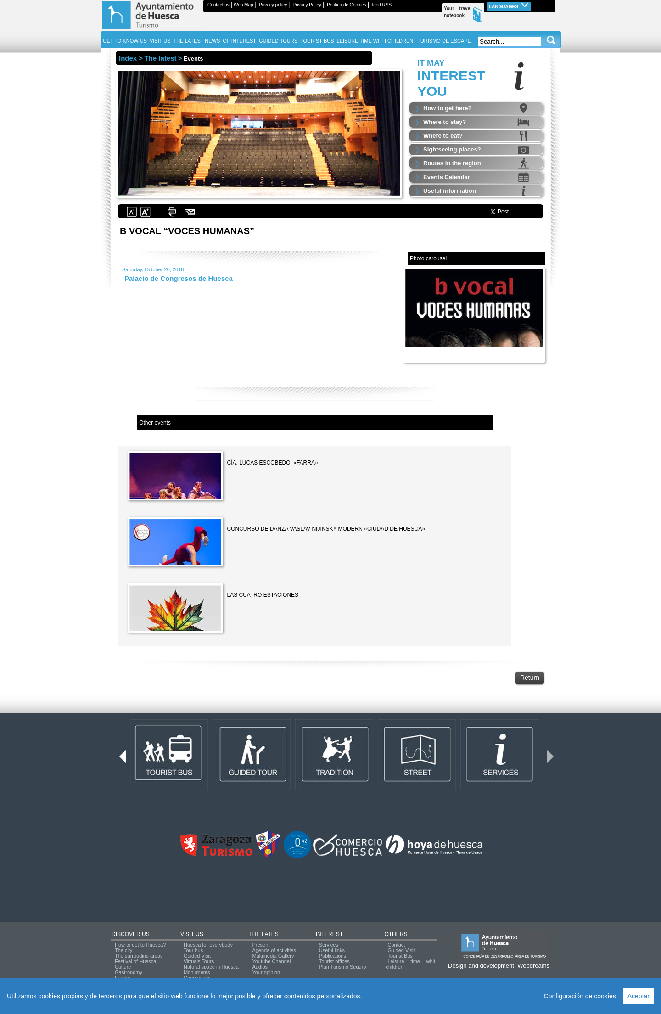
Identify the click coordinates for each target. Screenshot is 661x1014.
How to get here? (447, 108)
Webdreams (533, 965)
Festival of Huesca (135, 961)
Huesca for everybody (208, 944)
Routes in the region (452, 163)
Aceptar (638, 996)
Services (328, 944)
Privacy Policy (307, 4)
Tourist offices (334, 961)
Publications (332, 955)
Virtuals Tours (199, 961)
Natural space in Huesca (211, 966)
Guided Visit (197, 955)
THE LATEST (265, 934)
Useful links (332, 950)
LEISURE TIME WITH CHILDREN (375, 41)
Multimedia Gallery (273, 955)
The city (124, 950)
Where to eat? (443, 135)
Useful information (449, 190)
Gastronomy (128, 972)
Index (128, 58)
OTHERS (395, 934)
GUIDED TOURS (278, 41)
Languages (509, 5)
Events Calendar (446, 177)
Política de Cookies (346, 4)
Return (529, 677)
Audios (260, 966)
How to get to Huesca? (140, 944)
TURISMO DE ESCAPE (444, 41)
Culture (123, 966)
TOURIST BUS (317, 41)
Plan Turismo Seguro (342, 966)
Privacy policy (273, 4)
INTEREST (329, 934)
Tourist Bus (399, 955)
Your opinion (266, 972)
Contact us (218, 4)
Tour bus (193, 950)
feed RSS (382, 4)
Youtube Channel (271, 961)
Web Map (243, 4)
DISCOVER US (131, 934)
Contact (396, 944)
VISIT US (191, 934)
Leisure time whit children (410, 963)
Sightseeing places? (452, 149)
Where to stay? (444, 121)
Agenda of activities (274, 950)
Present (260, 944)
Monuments (197, 972)
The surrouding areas (139, 955)
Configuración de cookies (580, 996)
